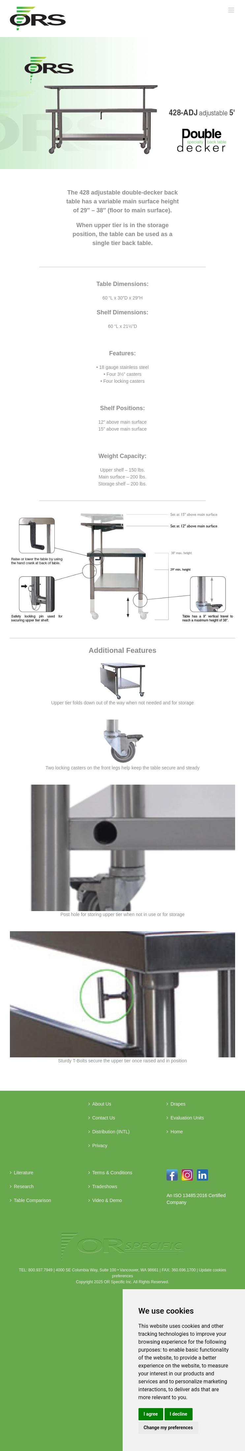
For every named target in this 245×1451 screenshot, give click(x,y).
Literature (23, 1172)
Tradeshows (104, 1186)
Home (176, 1131)
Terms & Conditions (112, 1172)
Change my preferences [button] (168, 1427)
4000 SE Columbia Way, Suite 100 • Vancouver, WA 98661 (107, 1270)
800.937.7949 (40, 1270)
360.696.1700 (183, 1270)
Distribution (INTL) (111, 1131)
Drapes (177, 1104)
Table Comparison (32, 1200)
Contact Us (103, 1117)
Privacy (99, 1145)
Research (24, 1186)
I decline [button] (178, 1414)
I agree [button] (151, 1414)
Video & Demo (107, 1200)
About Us (101, 1104)
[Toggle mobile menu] (231, 10)
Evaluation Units (187, 1117)
